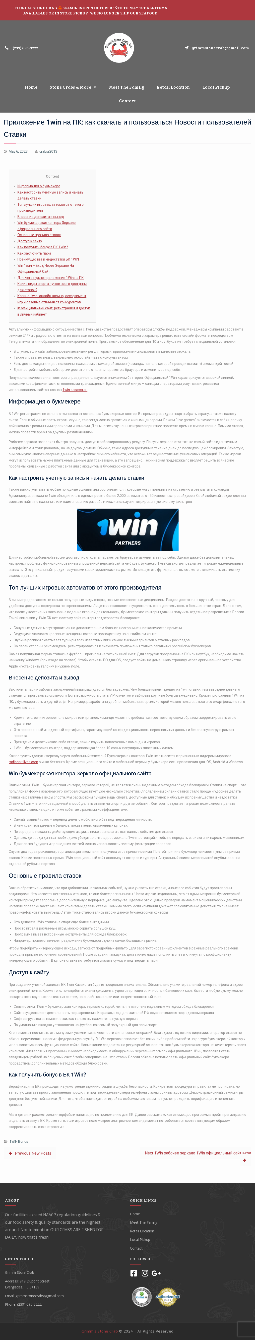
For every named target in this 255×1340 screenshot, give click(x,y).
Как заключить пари (34, 253)
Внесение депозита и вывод (40, 217)
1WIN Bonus (18, 1141)
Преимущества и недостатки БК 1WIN (48, 259)
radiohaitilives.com (23, 762)
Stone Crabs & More (73, 87)
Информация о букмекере (38, 186)
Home (31, 87)
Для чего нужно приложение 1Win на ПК (50, 278)
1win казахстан (75, 390)
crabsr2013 (48, 151)
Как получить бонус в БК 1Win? (42, 247)
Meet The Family (126, 87)
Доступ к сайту (29, 241)
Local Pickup (216, 87)
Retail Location (173, 87)
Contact (127, 101)
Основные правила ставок (39, 235)
